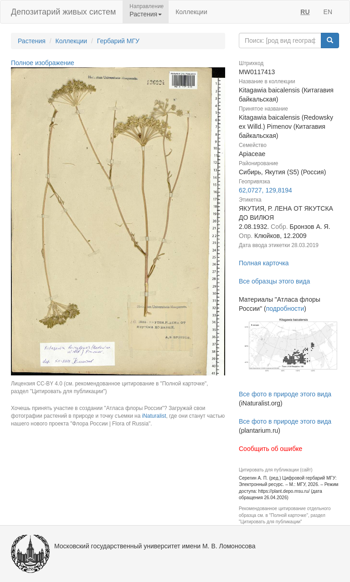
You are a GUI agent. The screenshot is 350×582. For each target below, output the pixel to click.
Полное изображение (42, 62)
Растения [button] (145, 14)
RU (304, 11)
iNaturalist (154, 416)
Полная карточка (264, 263)
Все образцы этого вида (274, 281)
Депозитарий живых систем (63, 11)
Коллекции (191, 11)
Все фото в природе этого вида (285, 394)
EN (328, 11)
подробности (285, 308)
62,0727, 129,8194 (265, 190)
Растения (32, 41)
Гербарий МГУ (118, 41)
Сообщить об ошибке (270, 448)
